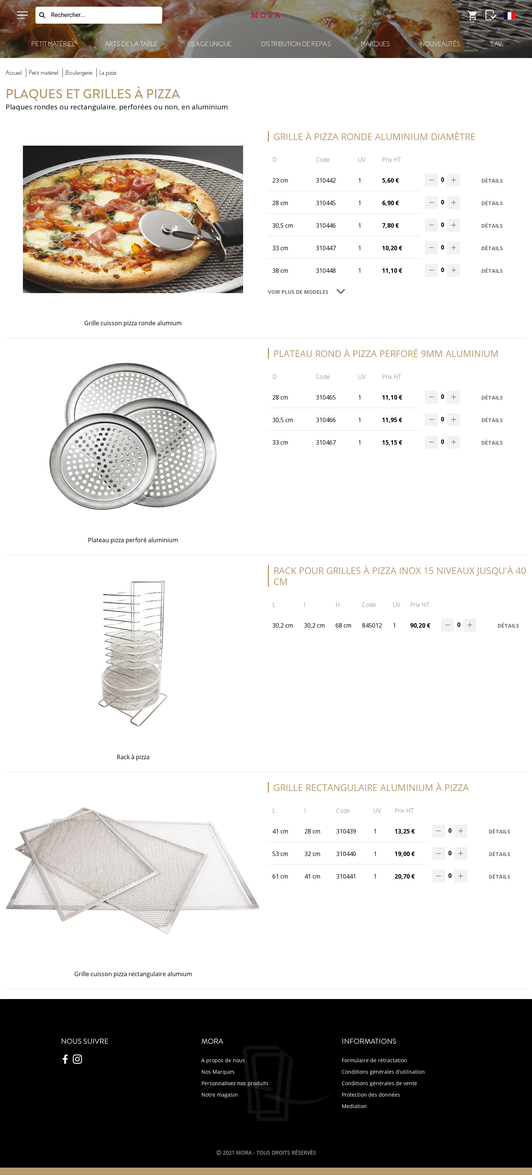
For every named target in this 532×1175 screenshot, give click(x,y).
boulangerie (78, 73)
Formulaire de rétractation (374, 1060)
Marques (375, 44)
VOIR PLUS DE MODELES (298, 291)
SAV (496, 44)
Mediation (354, 1106)
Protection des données (371, 1094)
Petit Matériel (53, 44)
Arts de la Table (131, 44)
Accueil (14, 73)
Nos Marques (218, 1071)
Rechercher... (68, 14)
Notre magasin (219, 1094)
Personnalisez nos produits (235, 1083)
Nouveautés (440, 44)
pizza (107, 73)
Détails (492, 180)
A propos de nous (223, 1060)
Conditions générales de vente (379, 1083)
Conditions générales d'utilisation (383, 1071)
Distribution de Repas (296, 44)
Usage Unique (209, 44)
